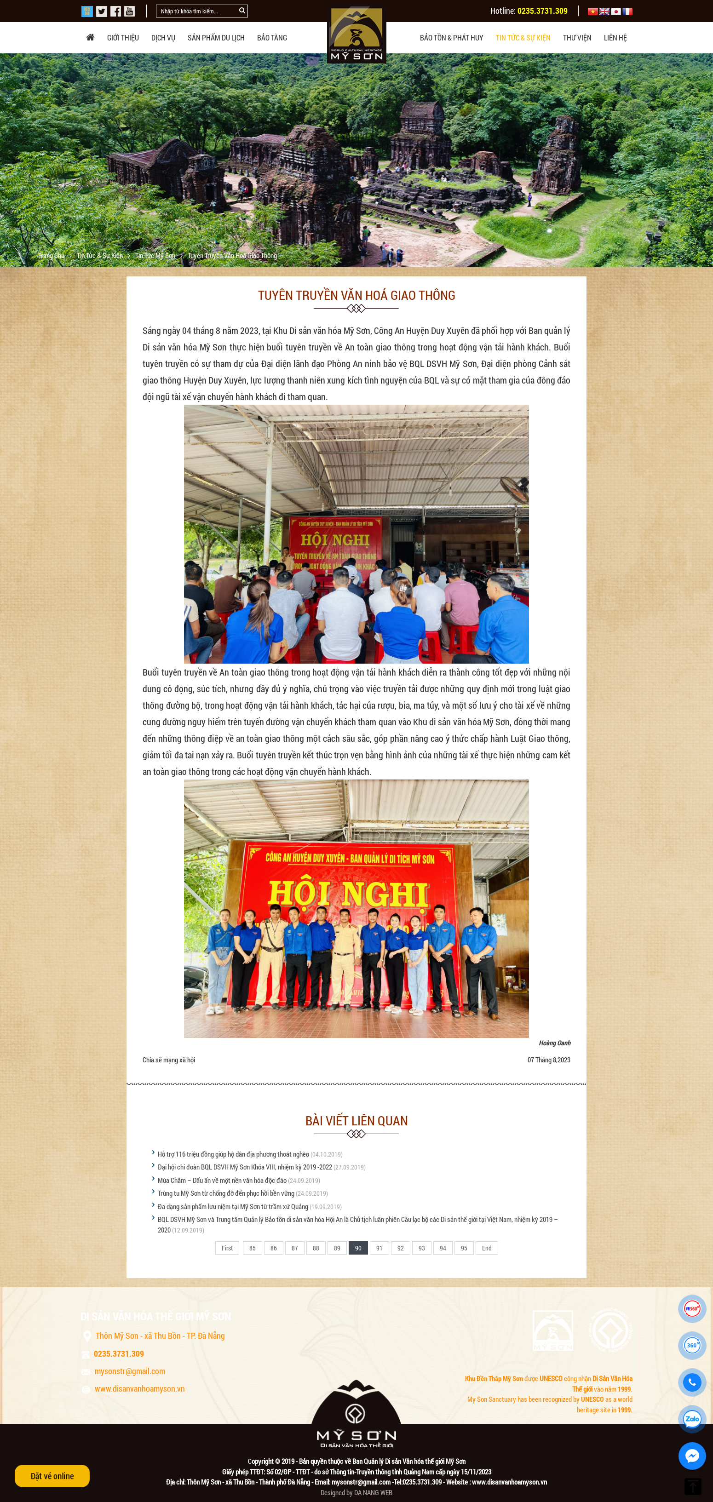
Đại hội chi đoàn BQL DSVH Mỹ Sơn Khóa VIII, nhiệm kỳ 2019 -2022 (245, 1166)
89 (337, 1248)
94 (443, 1248)
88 (316, 1248)
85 (252, 1248)
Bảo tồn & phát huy (451, 37)
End (487, 1248)
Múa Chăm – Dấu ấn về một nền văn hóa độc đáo (222, 1180)
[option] (356, 183)
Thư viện (577, 37)
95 (464, 1248)
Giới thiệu (123, 37)
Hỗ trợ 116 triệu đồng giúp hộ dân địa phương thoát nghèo (233, 1153)
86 (273, 1248)
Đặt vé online (52, 1475)
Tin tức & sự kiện (523, 37)
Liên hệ (615, 37)
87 (295, 1248)
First (227, 1248)
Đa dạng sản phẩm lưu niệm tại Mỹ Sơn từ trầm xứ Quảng (233, 1206)
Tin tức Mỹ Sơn (156, 255)
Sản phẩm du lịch (216, 37)
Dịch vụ (163, 37)
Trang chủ (52, 255)
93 (422, 1248)
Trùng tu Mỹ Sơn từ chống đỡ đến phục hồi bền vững (226, 1193)
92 (400, 1248)
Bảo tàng (272, 37)
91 (379, 1248)
